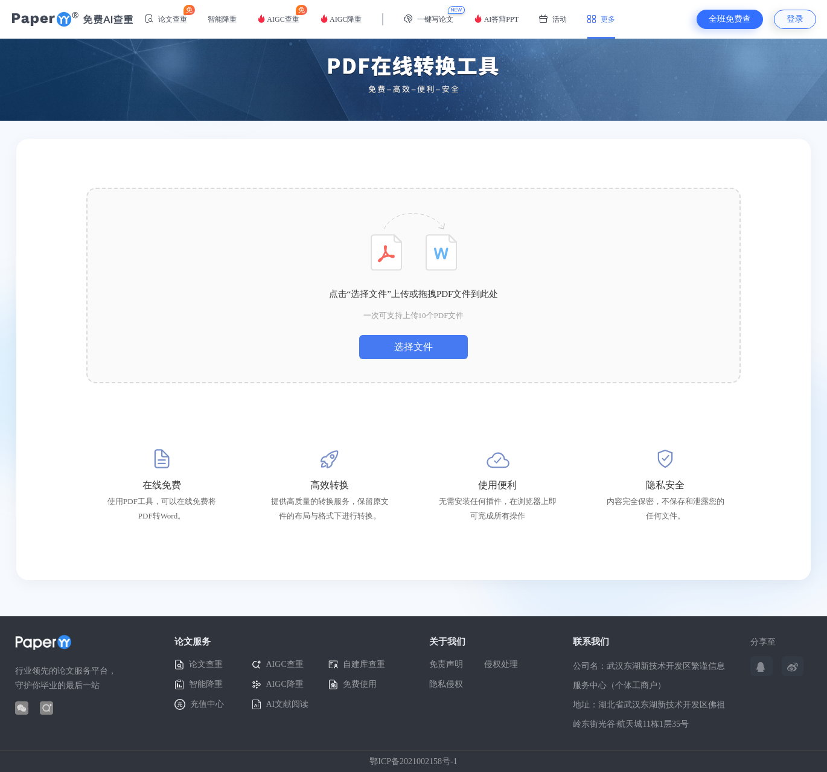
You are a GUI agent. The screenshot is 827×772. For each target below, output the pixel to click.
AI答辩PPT (496, 19)
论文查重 (166, 14)
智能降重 (222, 19)
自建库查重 (356, 665)
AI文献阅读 (280, 705)
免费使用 (352, 685)
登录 (795, 19)
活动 (553, 19)
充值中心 (199, 704)
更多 (601, 19)
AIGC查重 (278, 14)
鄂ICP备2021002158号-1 (413, 761)
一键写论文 (428, 19)
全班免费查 (730, 19)
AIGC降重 (341, 19)
